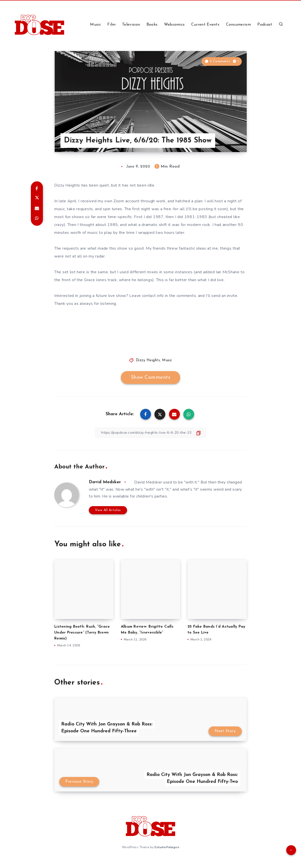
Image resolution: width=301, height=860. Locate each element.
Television (131, 25)
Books (152, 25)
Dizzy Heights (148, 360)
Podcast (264, 25)
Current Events (205, 25)
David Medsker (105, 482)
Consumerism (238, 25)
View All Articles (108, 510)
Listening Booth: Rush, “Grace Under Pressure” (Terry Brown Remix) (82, 632)
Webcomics (174, 25)
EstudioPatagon (166, 847)
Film (111, 25)
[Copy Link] (150, 432)
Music (95, 25)
